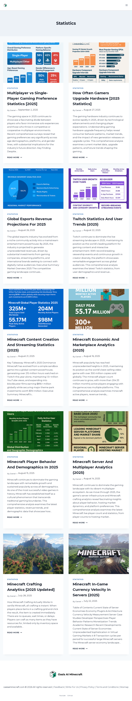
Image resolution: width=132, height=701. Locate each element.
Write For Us (72, 687)
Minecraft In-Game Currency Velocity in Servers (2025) (92, 589)
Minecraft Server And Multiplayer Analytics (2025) (93, 467)
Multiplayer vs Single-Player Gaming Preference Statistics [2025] (32, 98)
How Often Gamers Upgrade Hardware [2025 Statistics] (96, 98)
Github (70, 695)
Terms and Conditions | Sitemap (112, 687)
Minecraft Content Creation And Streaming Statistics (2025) (33, 344)
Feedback (59, 687)
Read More (14, 157)
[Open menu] (126, 5)
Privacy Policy (87, 687)
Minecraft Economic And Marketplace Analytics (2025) (96, 344)
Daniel (13, 110)
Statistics (12, 88)
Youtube (62, 695)
